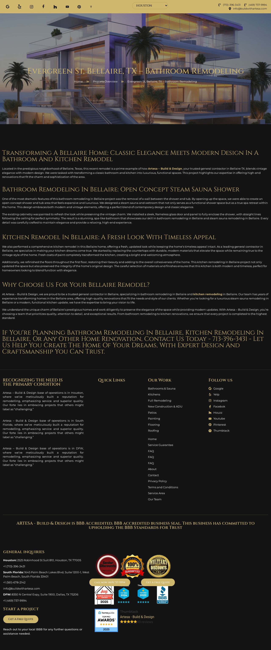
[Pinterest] (73, 6)
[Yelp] (18, 6)
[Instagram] (29, 6)
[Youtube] (62, 6)
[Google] (7, 6)
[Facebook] (40, 7)
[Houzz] (51, 6)
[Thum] (84, 6)
